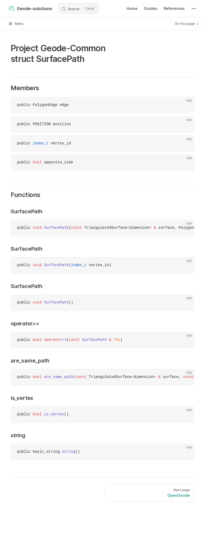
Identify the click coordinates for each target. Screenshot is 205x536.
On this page (187, 24)
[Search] (78, 8)
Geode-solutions (30, 8)
